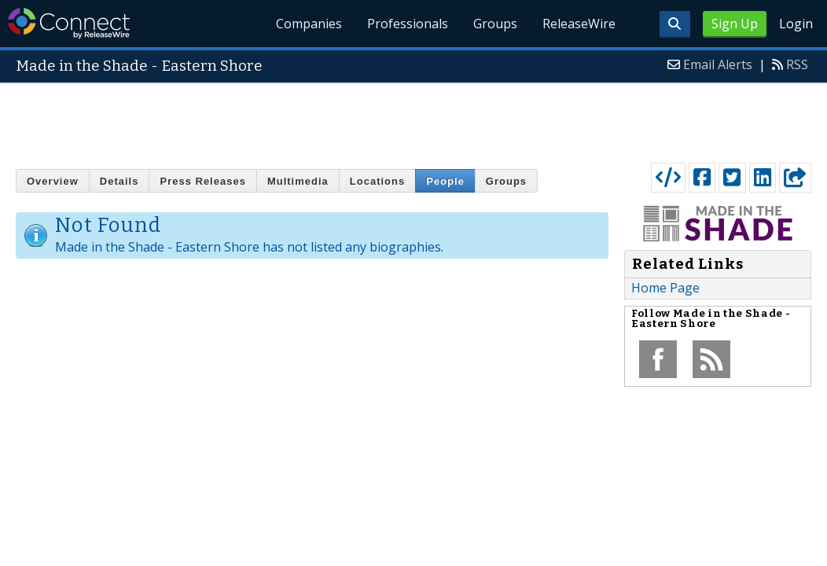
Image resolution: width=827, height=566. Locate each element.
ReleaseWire (579, 23)
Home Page (665, 287)
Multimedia (298, 181)
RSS (797, 64)
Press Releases (202, 181)
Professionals (407, 23)
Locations (377, 181)
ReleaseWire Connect (69, 23)
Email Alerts (717, 64)
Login (796, 23)
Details (119, 181)
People (445, 181)
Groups (495, 23)
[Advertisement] (413, 119)
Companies (310, 23)
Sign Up (734, 23)
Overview (53, 181)
